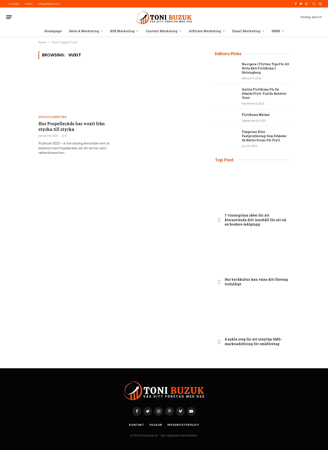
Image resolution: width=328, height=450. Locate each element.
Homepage (53, 31)
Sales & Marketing (84, 31)
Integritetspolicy (49, 4)
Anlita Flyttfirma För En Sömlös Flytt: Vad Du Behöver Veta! (264, 93)
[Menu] (9, 17)
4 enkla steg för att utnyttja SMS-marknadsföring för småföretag (253, 341)
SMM (276, 31)
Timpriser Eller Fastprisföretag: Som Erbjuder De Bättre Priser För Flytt (264, 136)
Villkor (29, 4)
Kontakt (14, 4)
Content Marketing (162, 31)
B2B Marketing (122, 31)
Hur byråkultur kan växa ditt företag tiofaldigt (256, 281)
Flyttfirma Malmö (255, 115)
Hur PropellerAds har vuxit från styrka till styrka (71, 126)
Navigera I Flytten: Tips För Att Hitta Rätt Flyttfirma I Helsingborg (265, 68)
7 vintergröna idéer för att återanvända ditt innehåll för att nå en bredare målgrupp (255, 220)
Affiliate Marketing (205, 31)
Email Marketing (246, 31)
